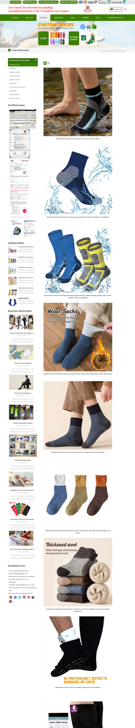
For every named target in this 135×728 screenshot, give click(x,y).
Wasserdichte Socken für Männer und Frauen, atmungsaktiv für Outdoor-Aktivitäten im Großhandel (85, 98)
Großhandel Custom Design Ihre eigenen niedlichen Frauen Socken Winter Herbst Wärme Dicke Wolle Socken (56, 134)
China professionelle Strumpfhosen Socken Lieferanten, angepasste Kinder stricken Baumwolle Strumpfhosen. (113, 207)
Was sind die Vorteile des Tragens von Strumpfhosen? (22, 333)
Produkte (43, 18)
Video (72, 18)
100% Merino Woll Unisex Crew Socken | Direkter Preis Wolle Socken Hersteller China (85, 134)
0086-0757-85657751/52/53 (17, 662)
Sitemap (68, 677)
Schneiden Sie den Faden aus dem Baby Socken (22, 490)
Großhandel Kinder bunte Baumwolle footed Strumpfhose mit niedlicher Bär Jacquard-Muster (85, 207)
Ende (86, 218)
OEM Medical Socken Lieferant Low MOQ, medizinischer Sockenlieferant (85, 170)
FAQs (98, 18)
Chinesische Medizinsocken (17, 87)
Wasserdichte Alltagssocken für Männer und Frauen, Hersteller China (56, 98)
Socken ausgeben (14, 76)
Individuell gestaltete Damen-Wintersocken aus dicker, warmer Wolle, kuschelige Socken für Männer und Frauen (113, 134)
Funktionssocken (14, 64)
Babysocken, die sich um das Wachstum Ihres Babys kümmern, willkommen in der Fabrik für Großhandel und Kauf (26, 277)
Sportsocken (13, 91)
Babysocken (12, 83)
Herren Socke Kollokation (23, 393)
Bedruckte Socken (14, 72)
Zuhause (15, 18)
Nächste (81, 218)
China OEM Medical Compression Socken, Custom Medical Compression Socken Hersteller (113, 170)
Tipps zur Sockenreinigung (22, 363)
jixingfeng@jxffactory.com (16, 671)
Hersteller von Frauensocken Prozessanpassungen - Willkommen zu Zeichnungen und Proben (26, 257)
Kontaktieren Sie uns (115, 18)
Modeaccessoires (14, 98)
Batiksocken (12, 68)
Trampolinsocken (14, 94)
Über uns (29, 18)
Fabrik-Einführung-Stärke (23, 460)
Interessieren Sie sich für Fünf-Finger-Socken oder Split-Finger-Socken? (22, 519)
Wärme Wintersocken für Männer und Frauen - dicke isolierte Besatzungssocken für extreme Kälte (56, 207)
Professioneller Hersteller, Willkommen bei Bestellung (26, 246)
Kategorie (111, 51)
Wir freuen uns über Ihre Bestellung (26, 267)
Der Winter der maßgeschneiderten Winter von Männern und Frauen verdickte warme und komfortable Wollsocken (57, 170)
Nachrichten (58, 18)
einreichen (118, 695)
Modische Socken (14, 79)
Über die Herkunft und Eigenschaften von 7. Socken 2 (22, 549)
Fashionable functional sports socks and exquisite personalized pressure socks (26, 288)
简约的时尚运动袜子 (23, 298)
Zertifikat (85, 18)
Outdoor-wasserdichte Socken (22, 423)
